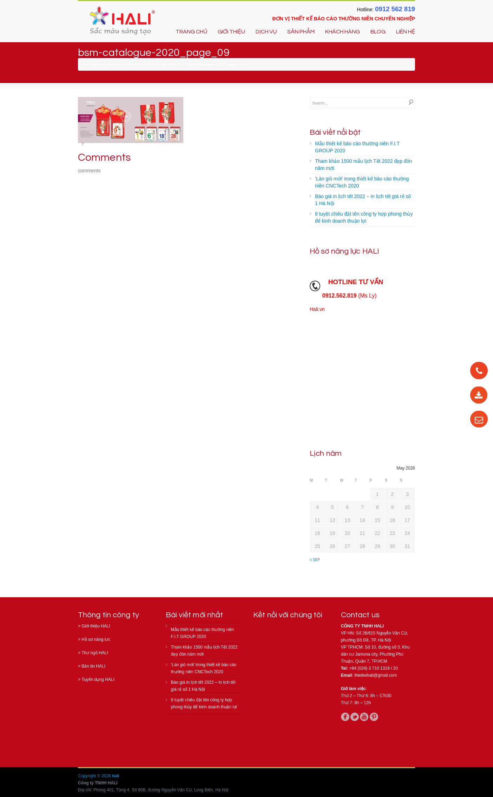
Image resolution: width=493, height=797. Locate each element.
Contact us (360, 615)
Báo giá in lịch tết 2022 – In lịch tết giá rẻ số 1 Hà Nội (363, 199)
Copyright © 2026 (95, 775)
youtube (364, 717)
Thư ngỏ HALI (94, 652)
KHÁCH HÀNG (342, 31)
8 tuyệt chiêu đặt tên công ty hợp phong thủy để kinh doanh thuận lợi (364, 217)
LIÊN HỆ (405, 31)
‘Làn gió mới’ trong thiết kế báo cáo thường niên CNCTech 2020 (362, 182)
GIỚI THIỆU (231, 31)
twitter (354, 717)
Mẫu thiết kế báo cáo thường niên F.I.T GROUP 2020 (357, 147)
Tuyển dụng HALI (97, 679)
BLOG (378, 31)
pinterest (374, 717)
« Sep (315, 560)
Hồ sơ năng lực (95, 639)
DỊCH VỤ (266, 31)
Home (112, 64)
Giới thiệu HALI (95, 626)
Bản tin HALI (93, 666)
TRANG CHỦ (191, 31)
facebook (345, 717)
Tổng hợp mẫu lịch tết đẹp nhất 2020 (153, 64)
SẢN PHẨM (301, 31)
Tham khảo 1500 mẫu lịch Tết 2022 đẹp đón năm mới (363, 164)
